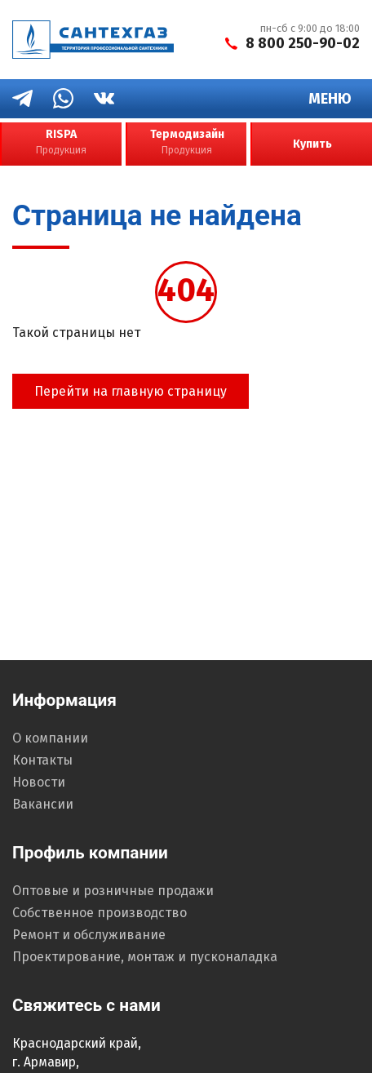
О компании (50, 738)
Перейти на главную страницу (130, 391)
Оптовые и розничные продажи (113, 890)
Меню (330, 99)
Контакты (42, 760)
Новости (38, 782)
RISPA (61, 142)
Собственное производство (99, 912)
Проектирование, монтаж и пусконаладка (144, 956)
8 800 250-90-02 (303, 43)
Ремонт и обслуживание (89, 934)
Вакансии (42, 804)
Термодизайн (187, 142)
